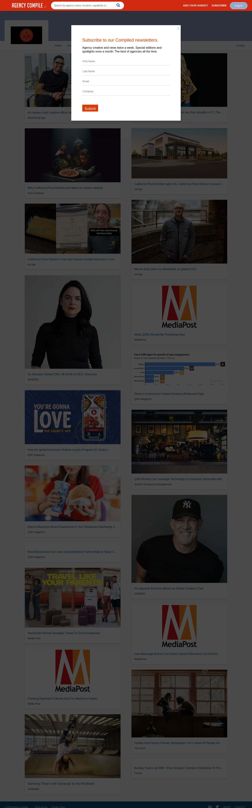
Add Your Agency (195, 5)
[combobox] (87, 5)
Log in (239, 5)
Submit (90, 109)
